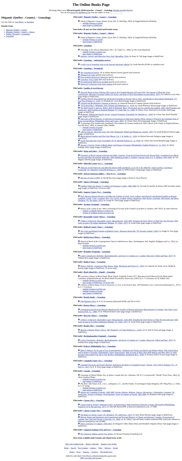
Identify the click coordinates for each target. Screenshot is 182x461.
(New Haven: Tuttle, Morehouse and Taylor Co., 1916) (112, 266)
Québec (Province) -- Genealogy (18, 34)
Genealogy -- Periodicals (93, 68)
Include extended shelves (123, 10)
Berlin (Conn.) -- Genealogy (95, 262)
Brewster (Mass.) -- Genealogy (95, 316)
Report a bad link (92, 444)
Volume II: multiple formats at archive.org (98, 213)
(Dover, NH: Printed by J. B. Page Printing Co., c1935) (111, 330)
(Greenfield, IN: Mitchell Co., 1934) (116, 114)
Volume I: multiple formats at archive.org (98, 211)
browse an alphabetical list (80, 12)
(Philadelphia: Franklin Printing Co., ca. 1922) (123, 145)
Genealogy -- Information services (97, 60)
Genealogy (10, 36)
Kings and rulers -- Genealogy (95, 151)
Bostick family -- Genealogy (95, 297)
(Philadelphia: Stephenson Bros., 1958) (128, 352)
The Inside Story (106, 452)
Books (72, 452)
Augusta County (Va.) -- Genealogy (97, 192)
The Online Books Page (90, 4)
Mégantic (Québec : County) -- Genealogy (100, 17)
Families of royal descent (93, 88)
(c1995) (90, 178)
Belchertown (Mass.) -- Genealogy (97, 237)
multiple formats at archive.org (94, 52)
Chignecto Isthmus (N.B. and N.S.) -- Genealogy (102, 430)
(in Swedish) (94, 82)
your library (19, 22)
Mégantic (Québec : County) (16, 30)
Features (86, 452)
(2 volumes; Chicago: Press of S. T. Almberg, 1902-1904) (128, 156)
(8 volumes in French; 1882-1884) (126, 393)
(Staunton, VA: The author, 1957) (128, 198)
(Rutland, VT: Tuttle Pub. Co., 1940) (129, 109)
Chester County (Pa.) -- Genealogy (97, 411)
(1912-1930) (89, 80)
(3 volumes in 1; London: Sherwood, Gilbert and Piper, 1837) (126, 256)
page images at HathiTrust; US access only (98, 283)
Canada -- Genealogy (92, 371)
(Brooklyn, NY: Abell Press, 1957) (106, 415)
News (78, 452)
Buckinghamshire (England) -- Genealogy (100, 336)
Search (73, 448)
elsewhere (30, 22)
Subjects (107, 448)
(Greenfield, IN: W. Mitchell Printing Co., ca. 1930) (110, 141)
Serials (115, 448)
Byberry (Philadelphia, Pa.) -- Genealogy (100, 346)
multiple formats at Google (93, 23)
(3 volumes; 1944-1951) (96, 424)
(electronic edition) (105, 64)
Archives (94, 452)
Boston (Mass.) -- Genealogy (95, 305)
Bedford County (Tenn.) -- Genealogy (98, 227)
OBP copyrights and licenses (90, 458)
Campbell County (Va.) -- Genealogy (98, 361)
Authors (93, 448)
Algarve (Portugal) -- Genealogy (96, 182)
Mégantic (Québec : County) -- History (20, 32)
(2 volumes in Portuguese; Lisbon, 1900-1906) (108, 186)
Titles (100, 448)
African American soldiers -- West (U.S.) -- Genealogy (104, 174)
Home (66, 448)
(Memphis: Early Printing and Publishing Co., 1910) (107, 106)
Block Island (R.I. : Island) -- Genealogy (99, 272)
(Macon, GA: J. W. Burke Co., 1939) (108, 136)
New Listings (83, 448)
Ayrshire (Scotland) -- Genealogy (96, 204)
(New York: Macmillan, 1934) (104, 56)
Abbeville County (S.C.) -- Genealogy (98, 164)
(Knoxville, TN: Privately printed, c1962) (119, 231)
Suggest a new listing (109, 444)
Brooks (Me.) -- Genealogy (94, 326)
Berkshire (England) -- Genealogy (97, 252)
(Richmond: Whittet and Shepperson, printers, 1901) (116, 132)
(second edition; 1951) (124, 93)
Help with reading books (74, 444)
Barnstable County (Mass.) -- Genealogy (99, 217)
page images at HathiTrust (92, 25)
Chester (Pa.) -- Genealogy (94, 400)
